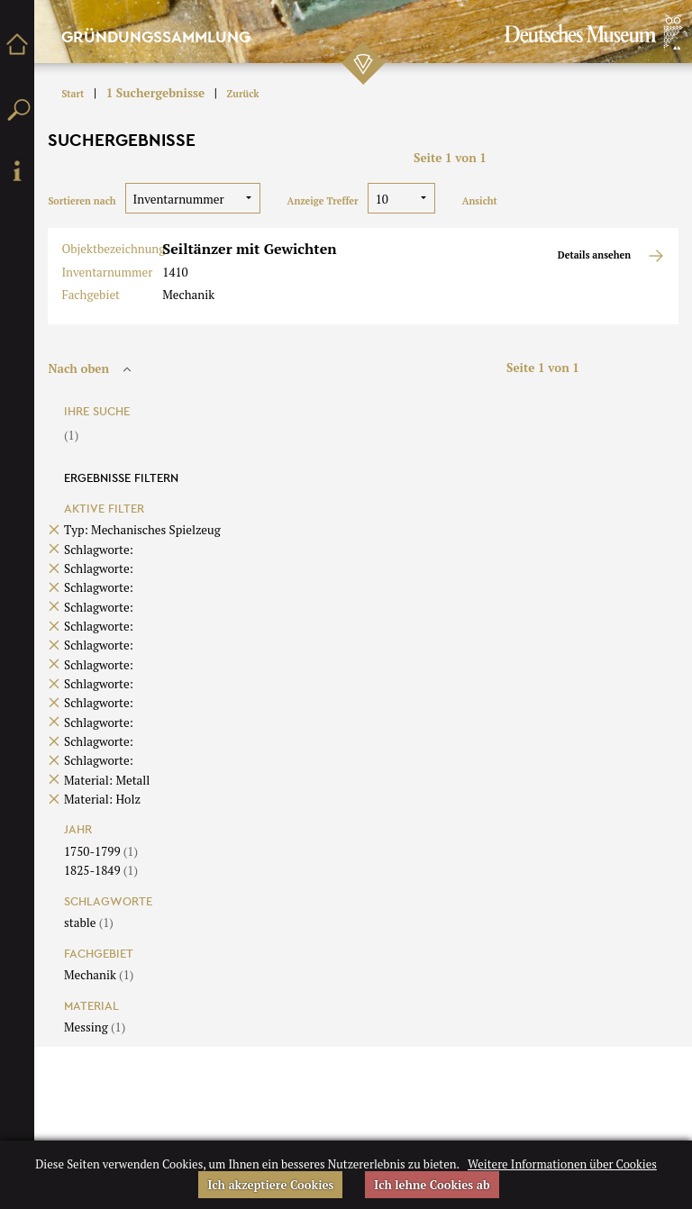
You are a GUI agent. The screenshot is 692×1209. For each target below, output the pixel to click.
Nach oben (92, 368)
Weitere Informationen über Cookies (562, 1164)
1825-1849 (101, 870)
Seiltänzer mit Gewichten (249, 249)
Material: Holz (102, 799)
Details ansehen (611, 256)
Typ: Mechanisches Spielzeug (142, 530)
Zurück (243, 93)
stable (89, 922)
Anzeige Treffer (323, 201)
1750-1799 (101, 851)
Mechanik (98, 975)
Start (72, 93)
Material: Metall (107, 780)
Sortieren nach (81, 201)
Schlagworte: (98, 549)
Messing (94, 1027)
